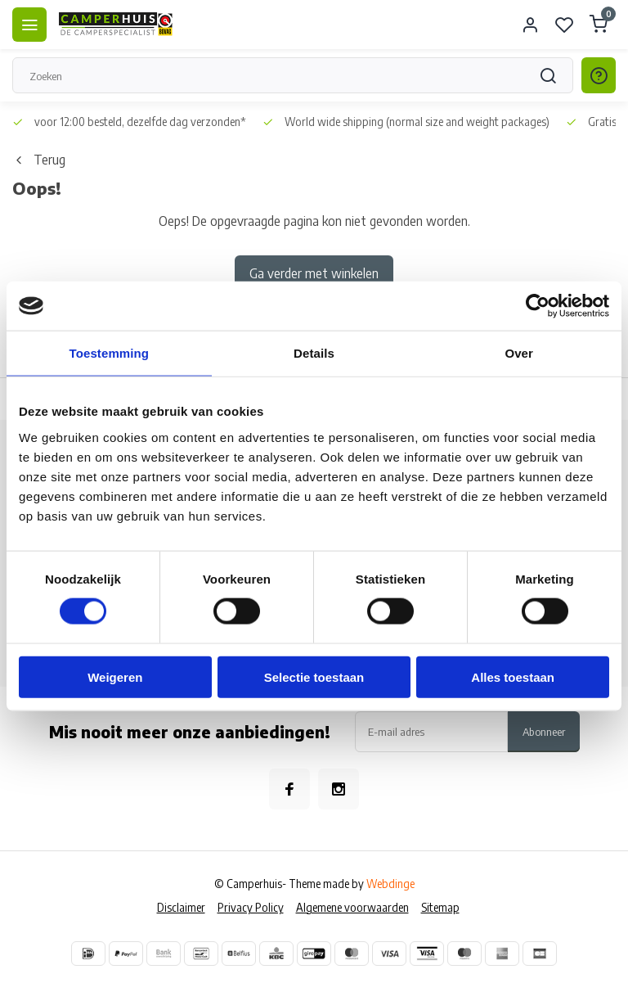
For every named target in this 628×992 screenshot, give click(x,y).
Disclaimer (181, 907)
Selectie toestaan (314, 676)
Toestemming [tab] (110, 353)
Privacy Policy (251, 907)
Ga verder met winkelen (314, 273)
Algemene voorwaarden (352, 907)
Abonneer (544, 731)
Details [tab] (314, 353)
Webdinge (390, 884)
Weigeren (114, 676)
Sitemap (440, 907)
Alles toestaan (512, 676)
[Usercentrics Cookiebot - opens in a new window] (537, 306)
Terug (38, 159)
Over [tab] (519, 353)
